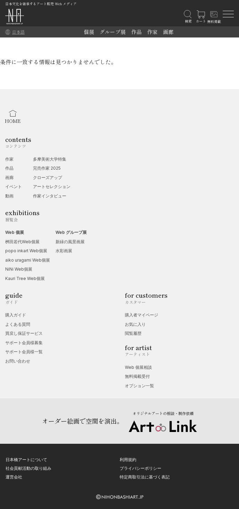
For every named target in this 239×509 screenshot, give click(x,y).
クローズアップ (47, 177)
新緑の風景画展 (70, 241)
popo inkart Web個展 (26, 250)
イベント (13, 186)
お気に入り (135, 324)
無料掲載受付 (137, 376)
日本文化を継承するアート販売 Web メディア (41, 3)
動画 (9, 195)
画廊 (168, 31)
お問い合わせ (17, 361)
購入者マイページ (141, 314)
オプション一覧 (139, 385)
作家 (152, 31)
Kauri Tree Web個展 (25, 278)
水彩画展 (64, 250)
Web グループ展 (71, 232)
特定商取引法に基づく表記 (145, 477)
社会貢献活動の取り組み (28, 468)
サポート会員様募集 (24, 342)
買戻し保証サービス (24, 333)
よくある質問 (17, 324)
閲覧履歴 (133, 333)
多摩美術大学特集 (49, 159)
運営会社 (14, 477)
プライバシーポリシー (140, 468)
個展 (89, 31)
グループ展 (113, 31)
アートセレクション (51, 186)
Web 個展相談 (138, 367)
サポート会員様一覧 (24, 351)
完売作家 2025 (47, 168)
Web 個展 (14, 232)
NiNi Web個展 (18, 269)
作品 (136, 31)
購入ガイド (15, 314)
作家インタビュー (49, 195)
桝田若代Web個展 (22, 241)
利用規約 (128, 459)
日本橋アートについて (26, 459)
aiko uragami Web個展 (27, 260)
